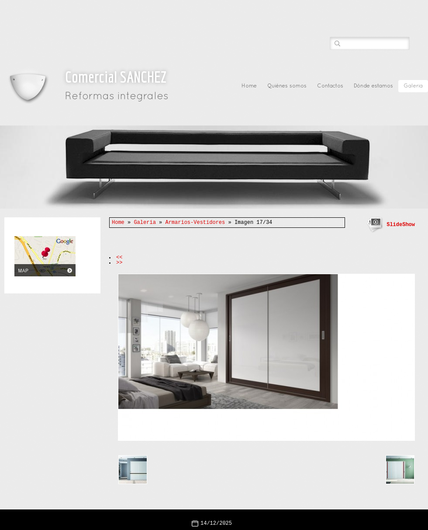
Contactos (330, 86)
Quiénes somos (287, 86)
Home (249, 86)
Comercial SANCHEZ (115, 77)
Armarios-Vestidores (195, 222)
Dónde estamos (373, 86)
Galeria (413, 86)
